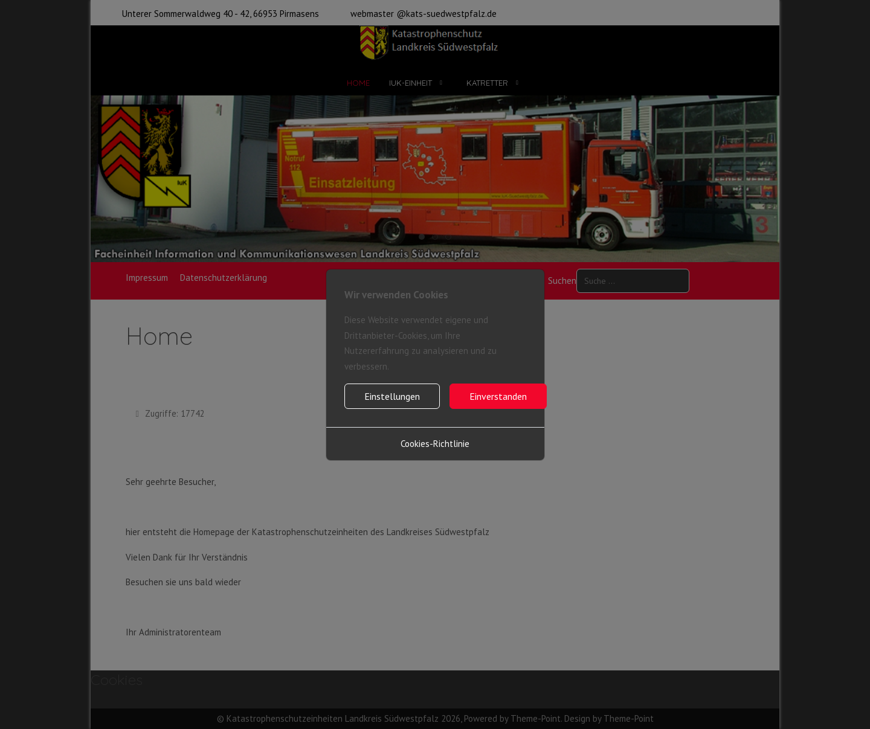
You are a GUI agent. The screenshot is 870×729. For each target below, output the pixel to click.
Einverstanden (498, 396)
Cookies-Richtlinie (435, 443)
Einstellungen (392, 396)
